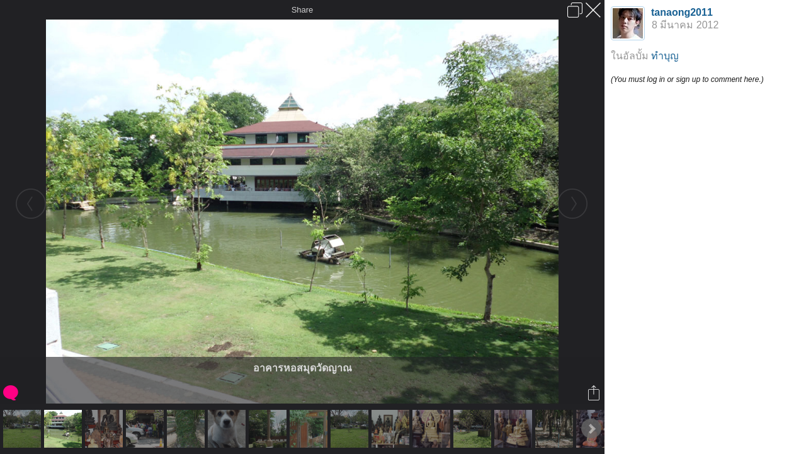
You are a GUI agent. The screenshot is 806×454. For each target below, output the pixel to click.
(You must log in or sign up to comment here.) (687, 79)
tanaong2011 (682, 12)
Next (591, 429)
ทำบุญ (665, 55)
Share (303, 10)
